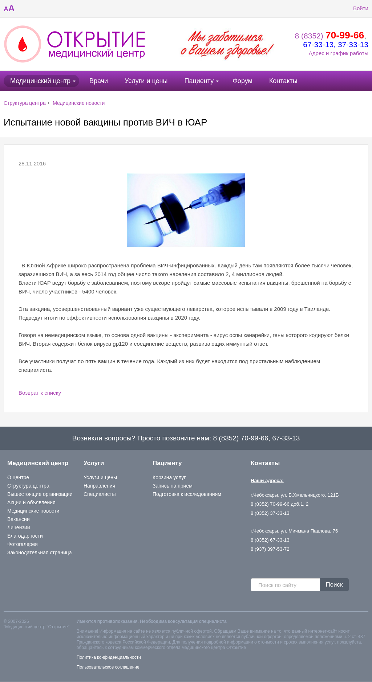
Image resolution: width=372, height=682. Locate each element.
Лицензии (18, 527)
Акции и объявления (31, 502)
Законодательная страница (39, 552)
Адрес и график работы (338, 53)
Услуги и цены (146, 81)
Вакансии (18, 519)
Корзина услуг (169, 477)
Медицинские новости (79, 103)
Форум (242, 81)
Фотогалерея (22, 544)
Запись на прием (173, 486)
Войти (355, 8)
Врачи (98, 81)
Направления (99, 486)
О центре (18, 477)
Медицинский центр (40, 81)
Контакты (283, 81)
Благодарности (25, 536)
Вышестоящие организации (40, 494)
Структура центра (25, 103)
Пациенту (199, 81)
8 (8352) (329, 36)
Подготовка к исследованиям (187, 494)
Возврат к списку (40, 393)
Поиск (334, 584)
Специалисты (100, 494)
